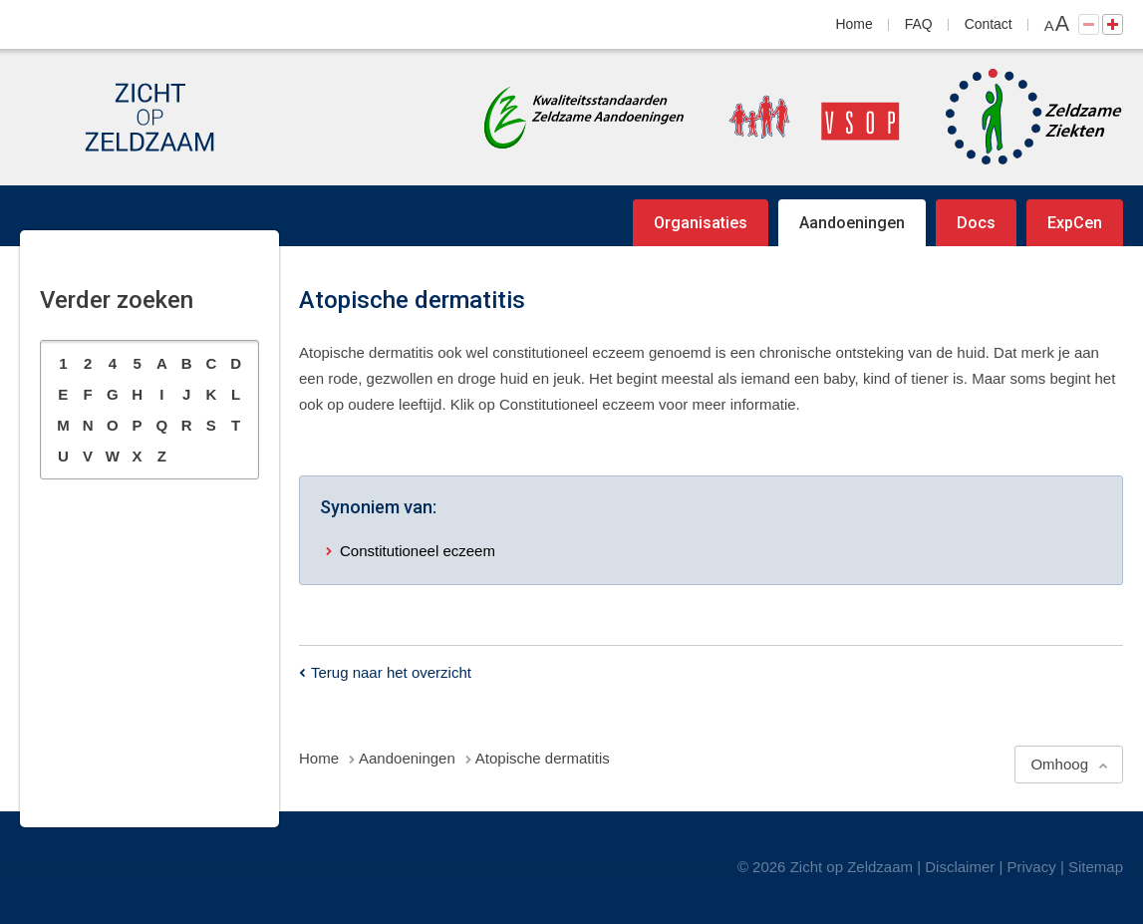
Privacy (1031, 866)
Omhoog (1059, 764)
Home (854, 24)
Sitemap (1095, 866)
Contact (988, 24)
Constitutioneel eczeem (417, 550)
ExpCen (1074, 222)
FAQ (919, 24)
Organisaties (700, 222)
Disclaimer (960, 866)
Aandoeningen (852, 222)
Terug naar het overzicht (391, 672)
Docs (976, 222)
